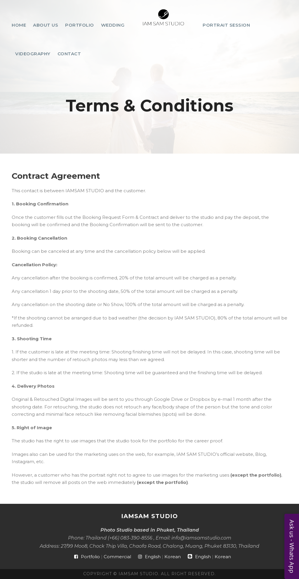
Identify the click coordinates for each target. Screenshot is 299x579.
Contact (69, 53)
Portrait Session (226, 25)
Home (19, 25)
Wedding (113, 25)
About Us (45, 25)
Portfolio (79, 25)
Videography (33, 53)
